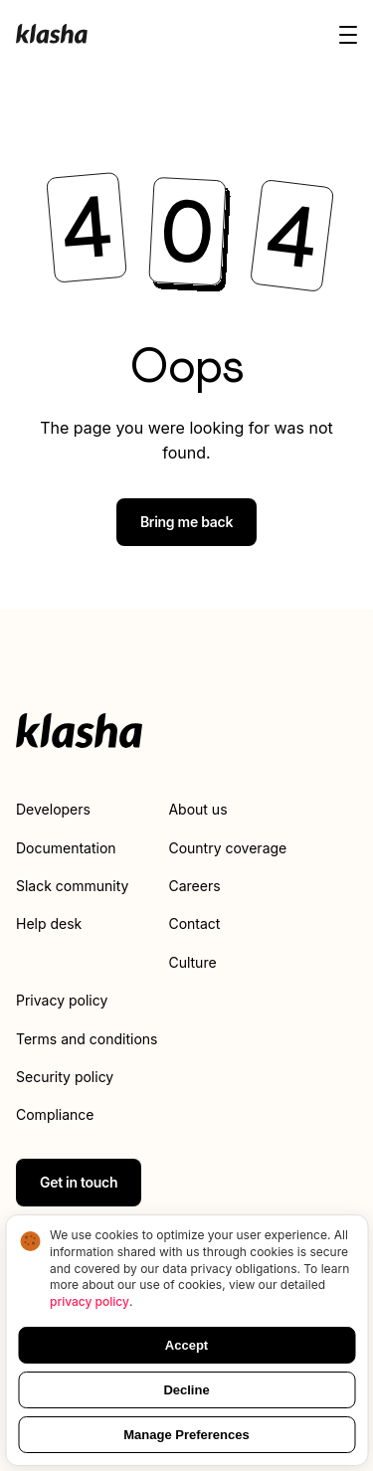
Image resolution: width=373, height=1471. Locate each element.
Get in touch (78, 1182)
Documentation (66, 847)
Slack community (72, 885)
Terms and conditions (86, 1038)
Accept (186, 1345)
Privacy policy (61, 1000)
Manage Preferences (186, 1434)
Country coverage (227, 847)
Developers (53, 809)
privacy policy (89, 1301)
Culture (192, 962)
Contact (194, 923)
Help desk (49, 923)
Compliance (55, 1114)
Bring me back (186, 521)
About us (197, 809)
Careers (194, 885)
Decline (186, 1389)
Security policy (64, 1076)
